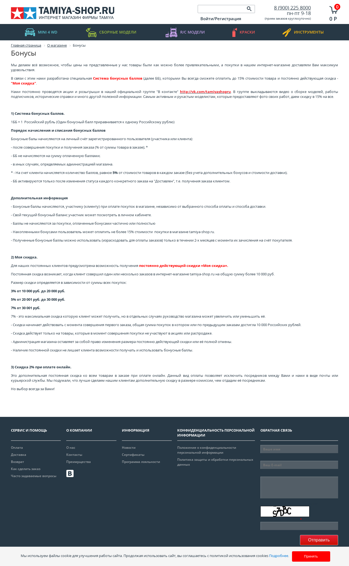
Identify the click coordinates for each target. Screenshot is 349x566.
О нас (70, 447)
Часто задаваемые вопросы (33, 476)
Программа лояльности (141, 461)
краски (243, 32)
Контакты (74, 454)
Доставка (18, 454)
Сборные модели (111, 32)
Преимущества (78, 461)
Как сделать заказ (25, 468)
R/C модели (185, 32)
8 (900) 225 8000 (292, 7)
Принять (311, 556)
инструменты (303, 32)
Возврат (17, 461)
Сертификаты (133, 454)
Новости (129, 447)
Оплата (17, 447)
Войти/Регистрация (220, 18)
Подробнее (278, 555)
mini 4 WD (41, 32)
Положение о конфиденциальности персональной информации (206, 450)
